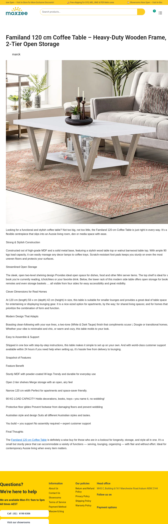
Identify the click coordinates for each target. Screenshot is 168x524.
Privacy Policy (82, 496)
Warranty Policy (83, 505)
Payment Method (57, 506)
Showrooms (55, 497)
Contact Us (54, 493)
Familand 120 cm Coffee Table (29, 439)
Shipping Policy (83, 501)
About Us (53, 488)
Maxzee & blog (56, 511)
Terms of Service (57, 502)
